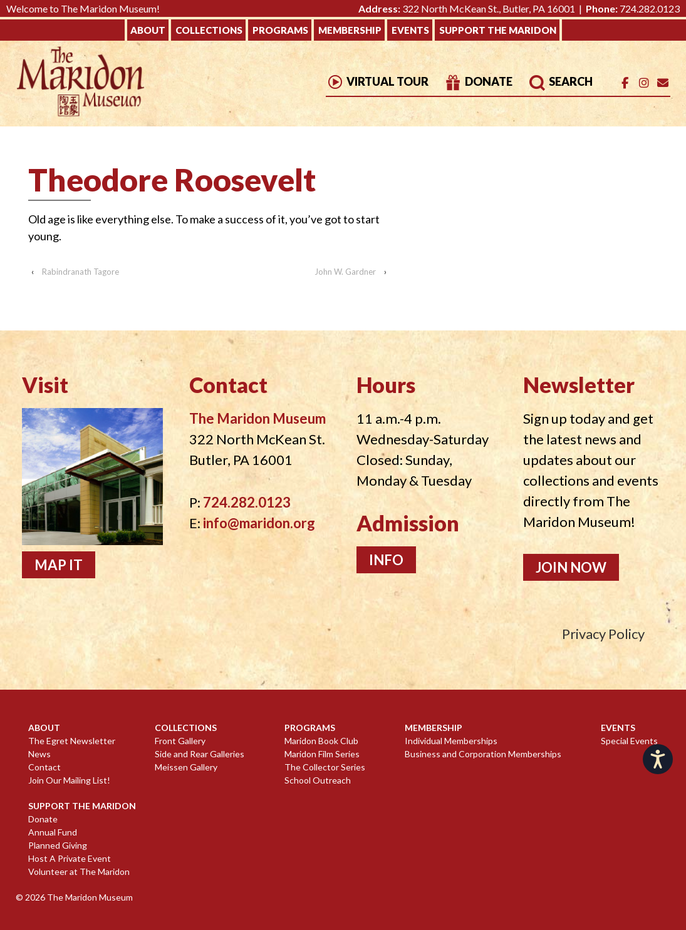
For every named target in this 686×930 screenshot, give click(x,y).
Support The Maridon (497, 30)
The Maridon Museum (89, 897)
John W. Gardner (345, 272)
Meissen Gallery (186, 767)
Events (410, 30)
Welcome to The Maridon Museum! (83, 8)
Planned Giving (57, 845)
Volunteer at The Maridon (79, 871)
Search (560, 81)
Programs (280, 30)
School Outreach (317, 780)
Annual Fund (52, 832)
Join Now (571, 567)
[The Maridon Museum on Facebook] (625, 83)
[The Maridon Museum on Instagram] (644, 83)
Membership (350, 30)
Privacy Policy (603, 633)
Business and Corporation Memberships (483, 754)
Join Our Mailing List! (69, 780)
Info (386, 559)
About (147, 30)
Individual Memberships (451, 740)
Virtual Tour (377, 81)
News (39, 754)
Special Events (629, 740)
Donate (478, 81)
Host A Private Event (69, 858)
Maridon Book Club (321, 740)
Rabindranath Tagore (80, 272)
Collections (208, 30)
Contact (44, 767)
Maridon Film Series (322, 754)
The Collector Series (324, 767)
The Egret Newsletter (71, 740)
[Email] (662, 83)
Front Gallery (180, 740)
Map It (58, 564)
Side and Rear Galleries (199, 754)
